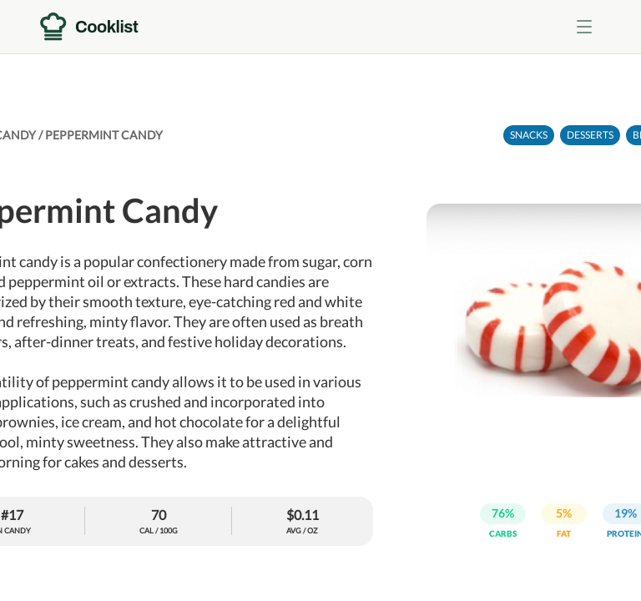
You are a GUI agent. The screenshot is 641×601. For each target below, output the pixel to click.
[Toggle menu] (584, 26)
